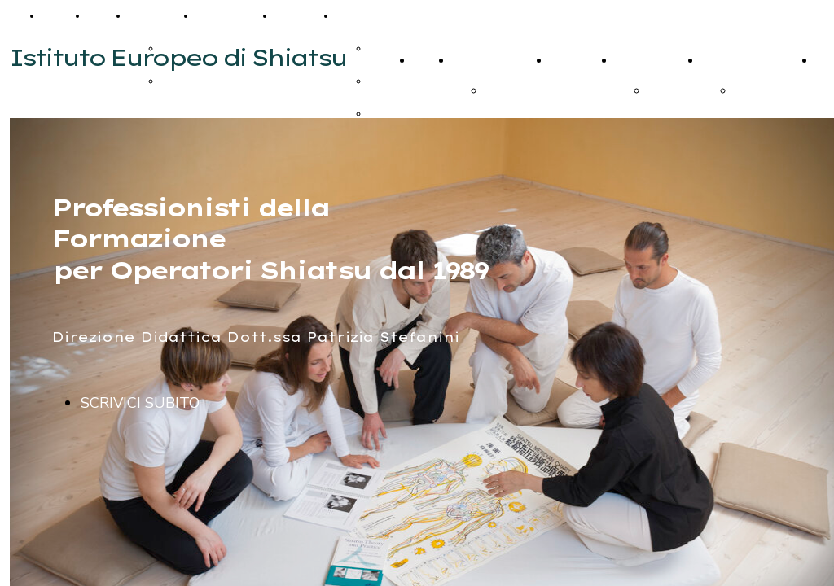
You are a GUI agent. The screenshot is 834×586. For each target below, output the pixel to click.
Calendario (231, 16)
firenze (752, 90)
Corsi (104, 16)
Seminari (158, 16)
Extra (354, 16)
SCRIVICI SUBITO (140, 403)
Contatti (301, 16)
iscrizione (510, 90)
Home (61, 16)
